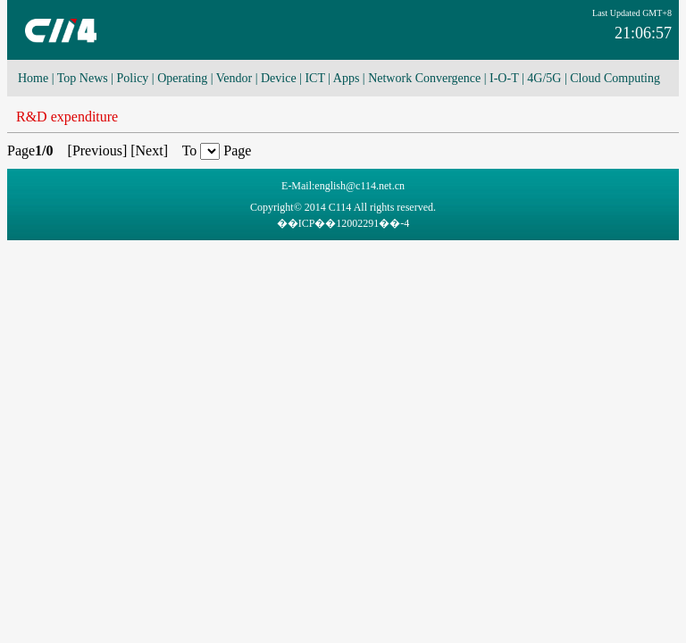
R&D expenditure (67, 116)
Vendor (234, 78)
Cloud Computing (615, 78)
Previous (97, 150)
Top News (82, 78)
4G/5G (544, 78)
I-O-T (503, 78)
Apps (346, 78)
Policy (133, 78)
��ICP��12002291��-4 (343, 223)
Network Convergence (424, 78)
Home (33, 78)
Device (279, 78)
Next (149, 150)
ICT (314, 78)
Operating (182, 78)
